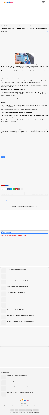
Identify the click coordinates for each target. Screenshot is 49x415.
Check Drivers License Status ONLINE (14, 298)
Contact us (22, 410)
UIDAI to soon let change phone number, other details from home (20, 386)
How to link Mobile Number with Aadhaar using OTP (17, 286)
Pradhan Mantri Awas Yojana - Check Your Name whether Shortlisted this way (22, 275)
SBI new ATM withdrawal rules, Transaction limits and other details (20, 321)
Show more (44, 200)
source (2, 135)
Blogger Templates (19, 412)
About (16, 410)
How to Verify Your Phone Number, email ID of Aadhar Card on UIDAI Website (22, 280)
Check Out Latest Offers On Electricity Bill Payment (17, 292)
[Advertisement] (24, 14)
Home (2, 25)
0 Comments (45, 232)
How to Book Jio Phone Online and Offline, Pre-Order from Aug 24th (20, 315)
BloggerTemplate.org (34, 412)
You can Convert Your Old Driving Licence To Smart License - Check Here (21, 303)
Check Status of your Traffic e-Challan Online (16, 309)
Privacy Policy (29, 410)
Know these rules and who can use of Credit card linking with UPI (20, 392)
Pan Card (6, 25)
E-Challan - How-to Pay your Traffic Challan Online (17, 375)
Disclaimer (36, 410)
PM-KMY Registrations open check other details (16, 269)
